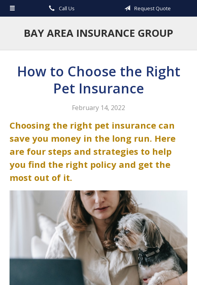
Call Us (60, 8)
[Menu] (12, 8)
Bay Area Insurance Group (98, 33)
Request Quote (146, 8)
